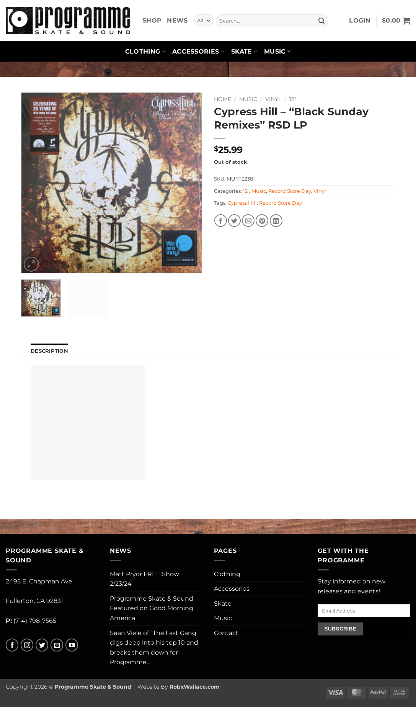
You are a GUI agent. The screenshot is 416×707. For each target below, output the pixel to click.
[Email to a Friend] (248, 220)
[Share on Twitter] (234, 220)
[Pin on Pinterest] (262, 220)
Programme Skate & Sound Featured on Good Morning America (151, 608)
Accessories (198, 51)
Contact (226, 633)
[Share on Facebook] (220, 220)
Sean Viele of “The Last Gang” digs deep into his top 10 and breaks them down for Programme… (154, 647)
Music (277, 51)
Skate (244, 51)
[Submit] (321, 20)
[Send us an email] (57, 645)
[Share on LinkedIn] (276, 220)
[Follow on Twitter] (42, 645)
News (177, 20)
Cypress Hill (242, 203)
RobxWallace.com (195, 686)
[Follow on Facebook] (12, 645)
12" (292, 99)
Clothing (145, 51)
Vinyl (273, 99)
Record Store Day (289, 191)
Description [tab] (49, 351)
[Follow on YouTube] (71, 645)
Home (222, 99)
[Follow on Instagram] (27, 645)
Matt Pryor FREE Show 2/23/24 (144, 579)
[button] (359, 21)
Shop (152, 20)
